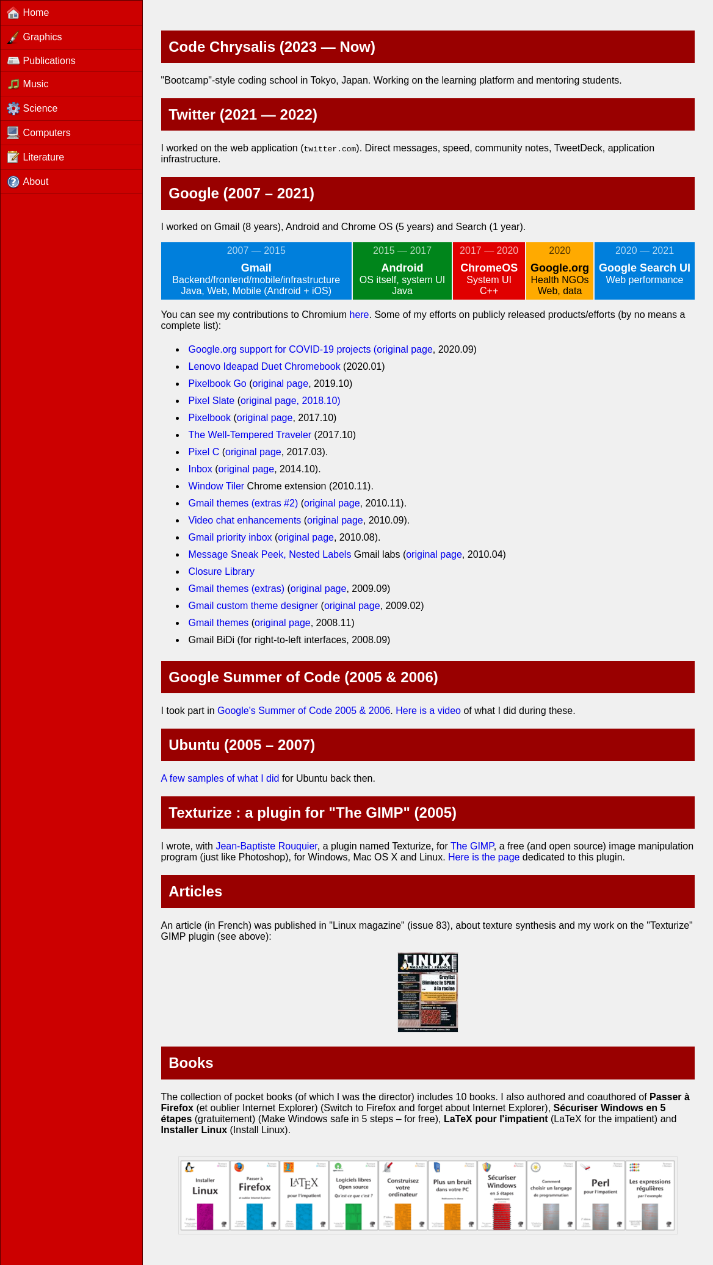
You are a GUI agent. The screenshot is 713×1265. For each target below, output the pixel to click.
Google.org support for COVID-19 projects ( (283, 349)
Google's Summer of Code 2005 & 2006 (303, 710)
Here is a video (428, 710)
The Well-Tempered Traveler (250, 435)
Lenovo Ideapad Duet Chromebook (265, 366)
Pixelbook (210, 418)
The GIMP (472, 846)
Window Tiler (217, 486)
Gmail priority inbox (230, 537)
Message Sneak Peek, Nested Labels (270, 554)
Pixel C (204, 452)
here (359, 314)
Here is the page (483, 857)
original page (405, 349)
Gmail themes (219, 623)
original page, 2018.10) (291, 400)
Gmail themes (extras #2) (244, 503)
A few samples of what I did (220, 778)
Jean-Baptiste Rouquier (266, 846)
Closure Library (222, 571)
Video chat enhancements (245, 520)
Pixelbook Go (219, 383)
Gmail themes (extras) (236, 588)
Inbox (200, 469)
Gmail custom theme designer (254, 605)
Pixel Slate (212, 400)
